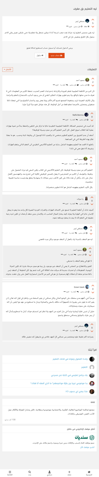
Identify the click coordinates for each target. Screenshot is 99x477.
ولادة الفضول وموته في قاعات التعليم (70, 370)
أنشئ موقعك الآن (87, 459)
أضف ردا (64, 85)
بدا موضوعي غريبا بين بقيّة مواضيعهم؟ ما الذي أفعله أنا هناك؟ (59, 395)
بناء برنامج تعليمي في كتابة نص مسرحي (69, 387)
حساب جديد (56, 55)
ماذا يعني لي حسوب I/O (77, 403)
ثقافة (86, 26)
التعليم (84, 379)
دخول (40, 55)
